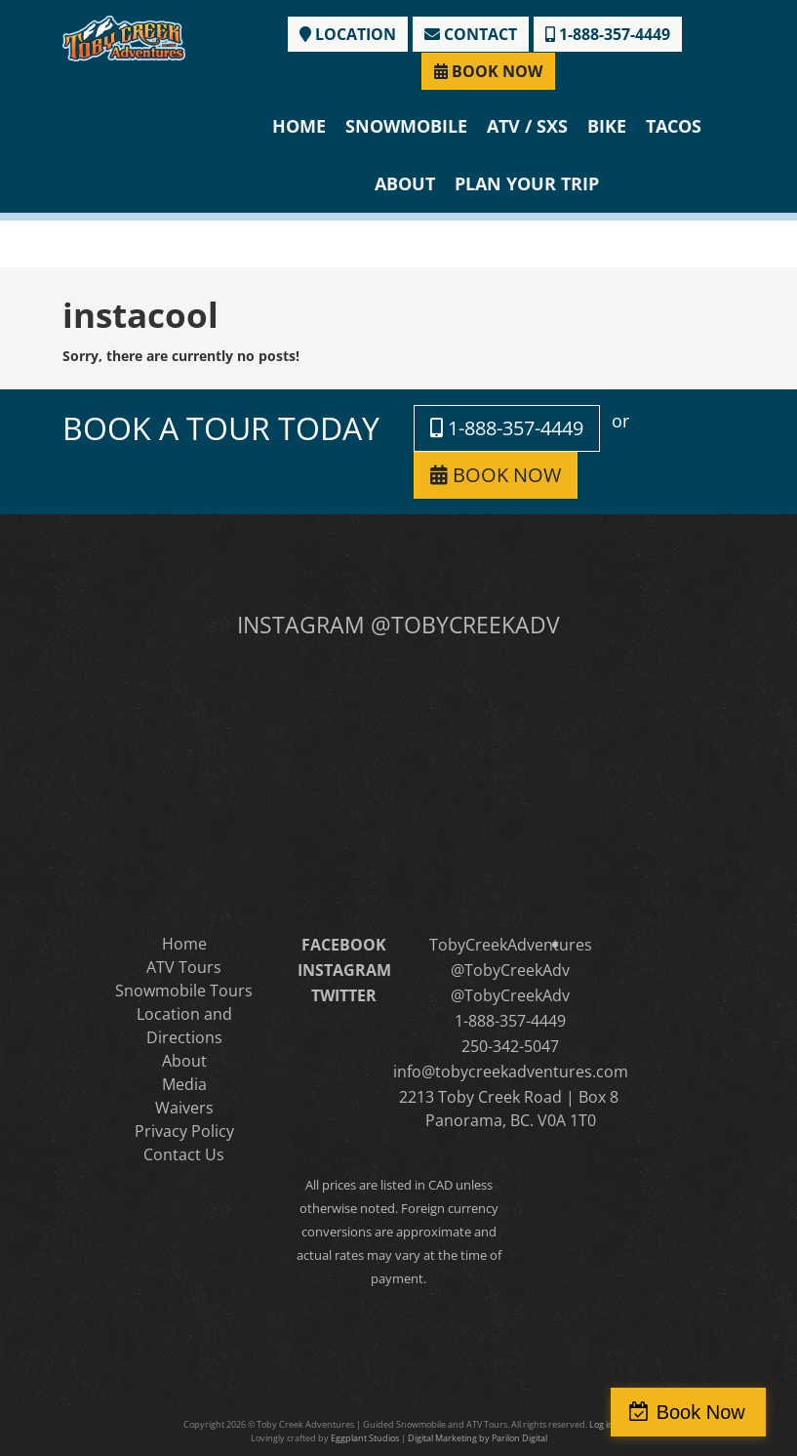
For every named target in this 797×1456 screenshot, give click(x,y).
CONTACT (470, 34)
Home (299, 126)
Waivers (184, 1107)
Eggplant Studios (365, 1438)
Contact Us (183, 1154)
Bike (606, 126)
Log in (601, 1424)
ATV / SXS (527, 126)
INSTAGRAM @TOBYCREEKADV (398, 624)
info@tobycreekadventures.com (510, 1071)
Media (184, 1084)
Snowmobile (406, 126)
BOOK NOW (488, 71)
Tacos (673, 126)
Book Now (712, 1412)
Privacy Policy (184, 1131)
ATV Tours (183, 967)
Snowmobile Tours (184, 990)
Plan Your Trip (527, 183)
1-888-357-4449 (607, 34)
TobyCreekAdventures (510, 944)
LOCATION (347, 34)
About (405, 183)
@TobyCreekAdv (510, 970)
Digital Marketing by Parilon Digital (477, 1438)
